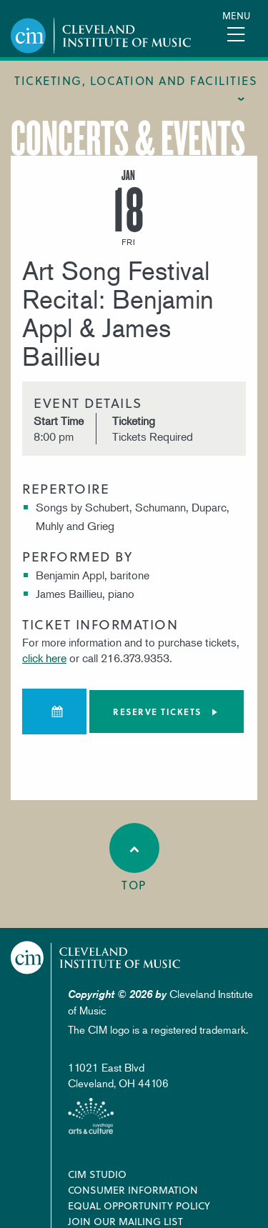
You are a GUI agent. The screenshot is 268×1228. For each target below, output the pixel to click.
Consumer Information (133, 1189)
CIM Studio (97, 1174)
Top (134, 858)
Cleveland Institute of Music (96, 957)
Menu (236, 15)
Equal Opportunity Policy (139, 1205)
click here (44, 658)
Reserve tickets (157, 711)
